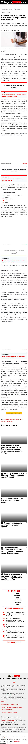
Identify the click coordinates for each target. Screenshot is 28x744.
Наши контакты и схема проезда (9, 704)
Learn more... (17, 741)
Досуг (8, 12)
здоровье (9, 421)
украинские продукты (9, 419)
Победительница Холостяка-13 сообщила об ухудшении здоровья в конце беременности (12, 550)
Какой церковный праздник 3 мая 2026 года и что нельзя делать (15, 636)
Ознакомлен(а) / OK (5, 743)
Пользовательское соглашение (9, 712)
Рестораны (15, 679)
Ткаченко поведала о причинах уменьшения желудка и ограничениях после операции (11, 577)
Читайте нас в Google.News (14, 413)
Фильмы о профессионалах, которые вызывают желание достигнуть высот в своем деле (15, 620)
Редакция (3, 701)
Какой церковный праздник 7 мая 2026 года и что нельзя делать (15, 631)
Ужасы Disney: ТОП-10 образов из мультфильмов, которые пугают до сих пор (15, 614)
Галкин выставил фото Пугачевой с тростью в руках (12, 500)
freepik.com (24, 163)
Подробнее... (7, 738)
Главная (3, 12)
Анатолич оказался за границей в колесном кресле (11, 525)
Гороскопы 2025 (18, 9)
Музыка (8, 679)
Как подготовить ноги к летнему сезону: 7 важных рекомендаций (12, 475)
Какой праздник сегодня (7, 9)
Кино (3, 679)
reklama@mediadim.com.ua (8, 720)
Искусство (23, 679)
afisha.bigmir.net (10, 694)
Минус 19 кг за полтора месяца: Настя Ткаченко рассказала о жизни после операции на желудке (12, 449)
